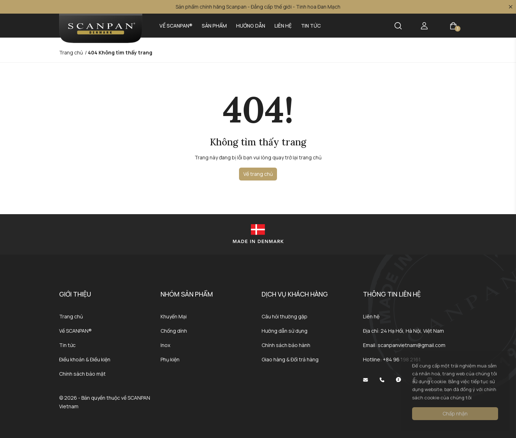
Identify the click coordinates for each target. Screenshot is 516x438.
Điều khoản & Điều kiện (84, 359)
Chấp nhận (455, 413)
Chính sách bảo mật (82, 373)
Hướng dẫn (250, 25)
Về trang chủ (258, 173)
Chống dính (174, 330)
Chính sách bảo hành (286, 345)
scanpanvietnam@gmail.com (411, 345)
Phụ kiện (170, 359)
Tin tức (311, 25)
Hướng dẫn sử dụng (284, 330)
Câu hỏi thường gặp (284, 316)
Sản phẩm (214, 25)
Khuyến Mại (174, 316)
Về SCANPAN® (175, 25)
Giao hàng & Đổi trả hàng (290, 359)
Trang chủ (71, 316)
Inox (165, 345)
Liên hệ (283, 25)
